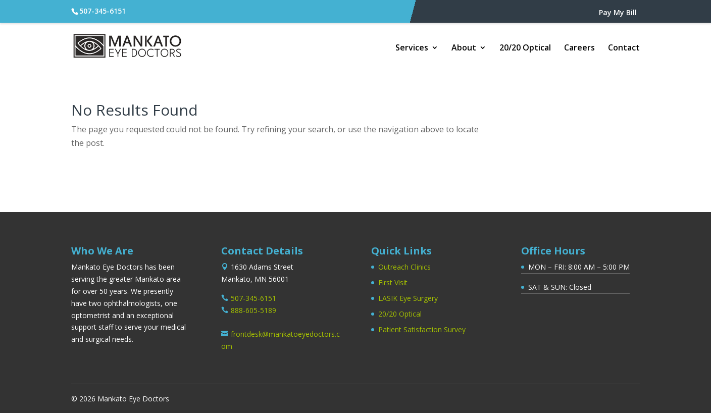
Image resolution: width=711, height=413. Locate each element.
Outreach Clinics (404, 267)
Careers (579, 48)
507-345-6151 (102, 11)
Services (411, 48)
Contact (624, 48)
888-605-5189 (253, 310)
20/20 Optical (525, 48)
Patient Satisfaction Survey (422, 329)
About (463, 48)
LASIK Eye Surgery (408, 298)
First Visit (393, 282)
